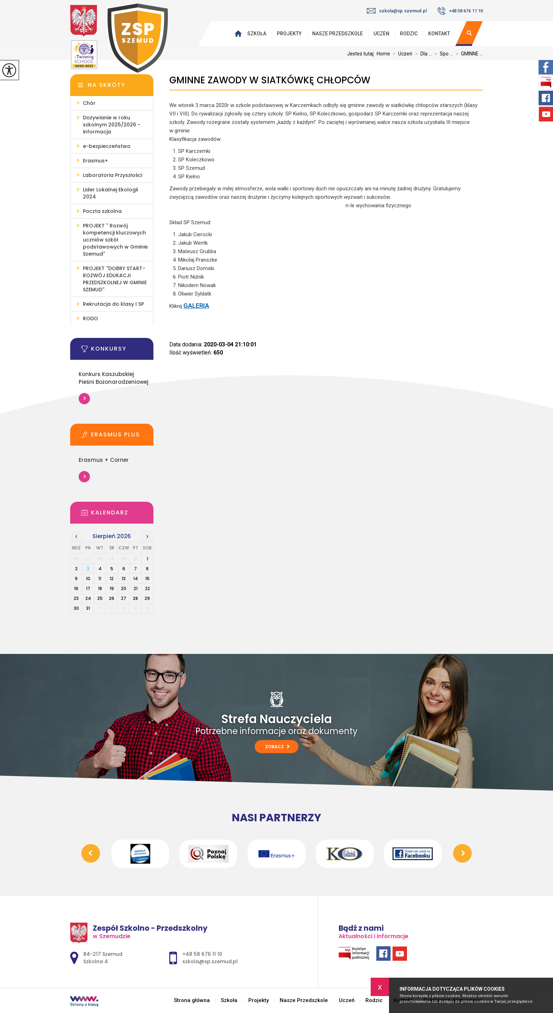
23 (76, 598)
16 (76, 588)
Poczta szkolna (102, 211)
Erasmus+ (95, 160)
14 (135, 579)
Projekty (289, 33)
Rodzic (409, 33)
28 (135, 598)
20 (123, 588)
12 (112, 579)
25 (100, 598)
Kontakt (439, 33)
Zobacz (277, 747)
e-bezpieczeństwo (106, 146)
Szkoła (256, 33)
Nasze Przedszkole (337, 33)
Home (383, 53)
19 (112, 588)
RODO (90, 318)
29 (147, 598)
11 (99, 579)
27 (123, 598)
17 (88, 588)
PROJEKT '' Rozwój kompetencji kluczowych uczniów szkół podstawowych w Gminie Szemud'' (115, 239)
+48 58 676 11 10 (460, 11)
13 (124, 579)
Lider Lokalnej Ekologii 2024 (110, 193)
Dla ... (422, 53)
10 (88, 579)
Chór (89, 103)
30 (76, 608)
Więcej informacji (84, 398)
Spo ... (442, 53)
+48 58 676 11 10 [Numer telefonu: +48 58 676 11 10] (202, 954)
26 (111, 598)
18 (100, 588)
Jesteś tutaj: (362, 53)
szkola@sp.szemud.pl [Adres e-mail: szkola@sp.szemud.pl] (210, 961)
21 (136, 588)
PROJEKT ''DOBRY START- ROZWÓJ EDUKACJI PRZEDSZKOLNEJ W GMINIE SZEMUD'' (115, 279)
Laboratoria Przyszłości (112, 175)
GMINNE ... (468, 53)
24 (88, 598)
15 (147, 579)
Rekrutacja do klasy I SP (113, 304)
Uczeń (381, 33)
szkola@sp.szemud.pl (397, 10)
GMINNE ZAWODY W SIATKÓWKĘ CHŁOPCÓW (269, 80)
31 (88, 608)
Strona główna (240, 33)
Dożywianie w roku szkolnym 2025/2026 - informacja (111, 124)
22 (147, 588)
